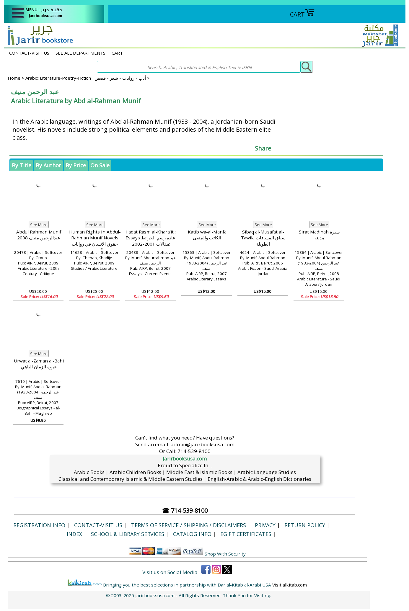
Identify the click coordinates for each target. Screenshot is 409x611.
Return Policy (304, 525)
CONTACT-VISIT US (29, 53)
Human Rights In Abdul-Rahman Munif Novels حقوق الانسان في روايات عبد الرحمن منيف (95, 241)
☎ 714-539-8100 (185, 510)
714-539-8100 (194, 451)
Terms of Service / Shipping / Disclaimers (188, 525)
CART (302, 14)
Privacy (265, 525)
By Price (76, 165)
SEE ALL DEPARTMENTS (80, 53)
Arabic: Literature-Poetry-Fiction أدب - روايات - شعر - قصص (85, 78)
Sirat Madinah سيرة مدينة (319, 235)
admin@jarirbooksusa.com (202, 444)
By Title (21, 165)
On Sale (100, 165)
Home (14, 78)
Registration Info (39, 525)
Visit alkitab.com (289, 585)
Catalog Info (192, 534)
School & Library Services (127, 534)
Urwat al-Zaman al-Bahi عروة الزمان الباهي (39, 364)
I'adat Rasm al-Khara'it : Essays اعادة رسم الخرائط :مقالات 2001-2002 (151, 238)
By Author (48, 165)
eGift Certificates (245, 534)
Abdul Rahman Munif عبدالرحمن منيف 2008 (38, 235)
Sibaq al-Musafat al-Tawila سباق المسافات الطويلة (263, 238)
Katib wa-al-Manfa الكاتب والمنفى (207, 235)
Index (74, 534)
